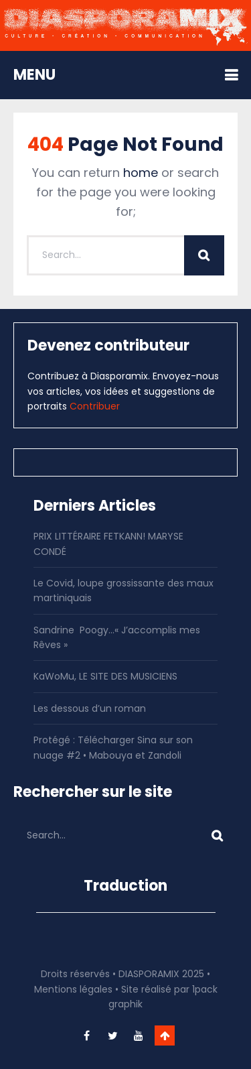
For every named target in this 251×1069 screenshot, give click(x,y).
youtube (139, 1035)
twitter (112, 1035)
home (140, 172)
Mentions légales (73, 989)
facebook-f (86, 1035)
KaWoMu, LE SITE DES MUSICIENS (105, 676)
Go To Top (165, 1035)
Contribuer (95, 406)
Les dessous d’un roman (89, 708)
